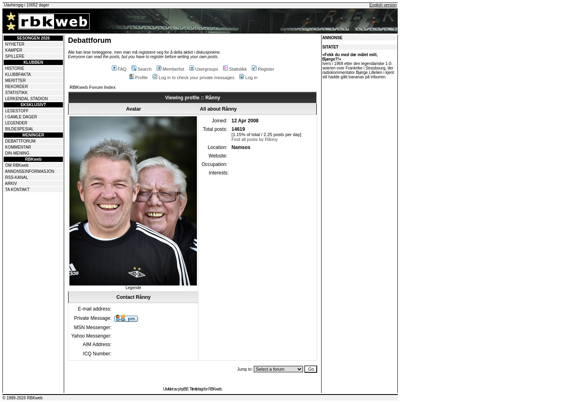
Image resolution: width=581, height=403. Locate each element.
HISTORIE (14, 68)
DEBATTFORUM (20, 141)
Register (263, 69)
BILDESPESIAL (19, 129)
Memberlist (170, 69)
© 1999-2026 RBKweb (22, 398)
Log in (248, 77)
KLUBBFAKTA (18, 74)
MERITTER (15, 80)
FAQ (119, 69)
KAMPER (13, 50)
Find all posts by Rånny (255, 139)
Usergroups (203, 69)
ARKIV (11, 183)
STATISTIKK (16, 92)
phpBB (183, 389)
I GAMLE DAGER (21, 117)
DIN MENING (17, 153)
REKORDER (16, 86)
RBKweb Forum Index (92, 87)
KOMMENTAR (18, 147)
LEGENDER (16, 123)
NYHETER (15, 44)
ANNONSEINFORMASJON (29, 171)
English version (383, 5)
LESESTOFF (17, 111)
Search (142, 69)
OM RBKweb (17, 165)
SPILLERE (15, 56)
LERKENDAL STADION (26, 99)
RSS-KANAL (16, 177)
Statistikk (235, 69)
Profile (138, 77)
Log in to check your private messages (193, 77)
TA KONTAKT (17, 189)
